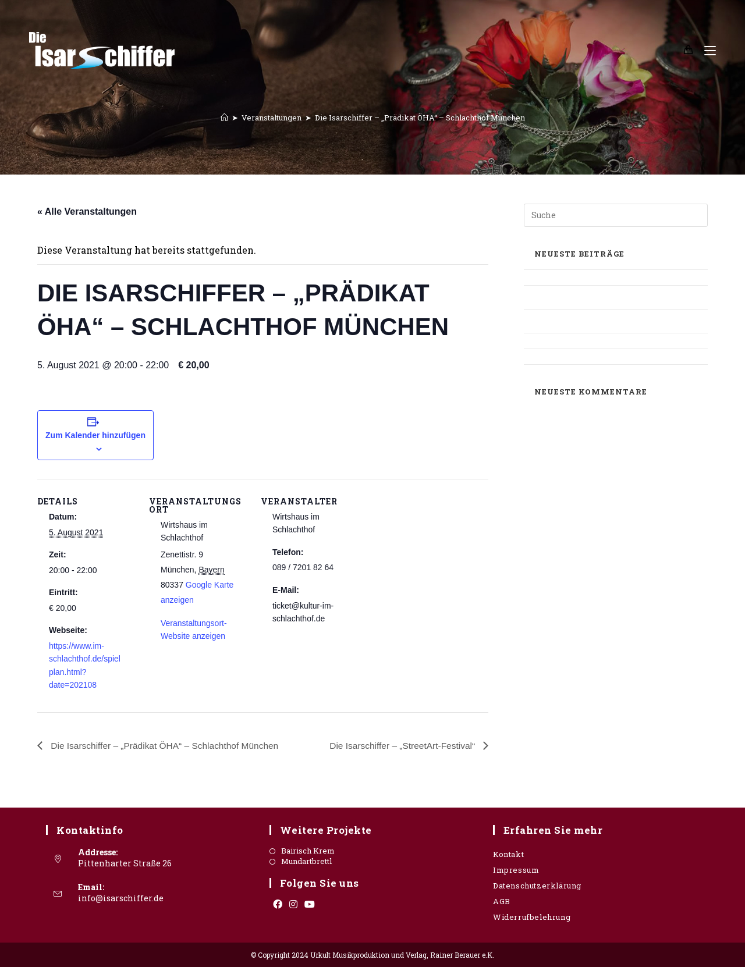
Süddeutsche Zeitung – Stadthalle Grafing (609, 356)
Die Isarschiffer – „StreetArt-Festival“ (401, 746)
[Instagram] (293, 904)
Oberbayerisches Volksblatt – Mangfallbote (612, 277)
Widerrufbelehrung (531, 917)
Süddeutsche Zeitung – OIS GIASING (597, 340)
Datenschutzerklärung (537, 885)
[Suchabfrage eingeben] (616, 215)
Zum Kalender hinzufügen (95, 435)
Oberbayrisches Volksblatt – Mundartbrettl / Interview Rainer (615, 320)
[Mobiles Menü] (706, 50)
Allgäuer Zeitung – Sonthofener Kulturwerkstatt (589, 297)
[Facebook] (277, 904)
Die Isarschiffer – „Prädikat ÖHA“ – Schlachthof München (420, 117)
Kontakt (508, 854)
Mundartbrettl (306, 861)
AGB (501, 901)
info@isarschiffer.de (121, 898)
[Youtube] (309, 904)
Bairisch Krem (308, 851)
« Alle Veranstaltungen (87, 211)
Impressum (516, 870)
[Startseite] (224, 117)
